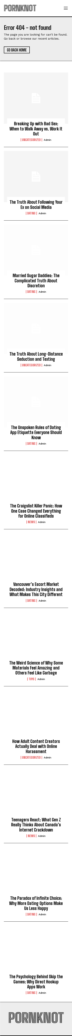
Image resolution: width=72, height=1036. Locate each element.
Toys (31, 679)
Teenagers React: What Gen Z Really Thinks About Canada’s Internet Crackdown (36, 824)
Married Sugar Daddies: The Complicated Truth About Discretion (36, 280)
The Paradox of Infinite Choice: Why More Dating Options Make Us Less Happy (36, 903)
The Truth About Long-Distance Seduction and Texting (36, 356)
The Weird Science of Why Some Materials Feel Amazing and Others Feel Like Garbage (36, 668)
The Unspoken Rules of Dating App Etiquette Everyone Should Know (36, 432)
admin (47, 139)
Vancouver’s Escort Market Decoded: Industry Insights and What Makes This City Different (36, 589)
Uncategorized (31, 139)
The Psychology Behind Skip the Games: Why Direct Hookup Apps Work (36, 981)
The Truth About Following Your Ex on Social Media (36, 205)
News (31, 522)
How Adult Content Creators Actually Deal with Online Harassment (36, 746)
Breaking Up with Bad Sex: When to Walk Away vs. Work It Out (36, 128)
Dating (31, 213)
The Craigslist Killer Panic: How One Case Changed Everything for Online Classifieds (36, 511)
